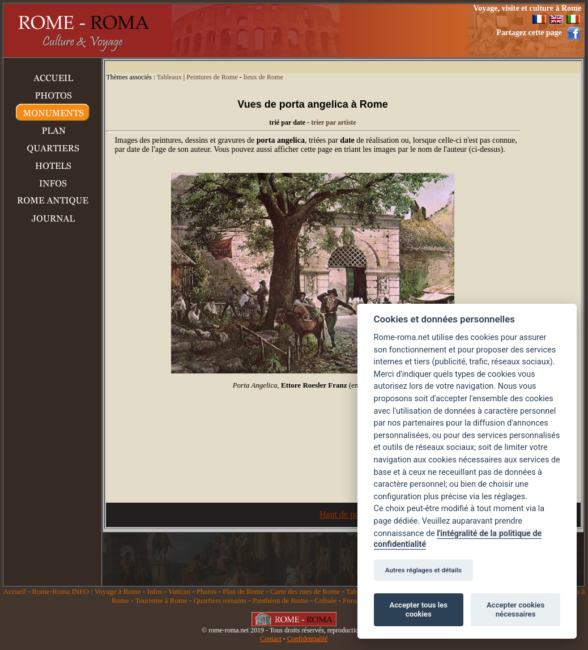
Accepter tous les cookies (419, 609)
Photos (206, 591)
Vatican (179, 591)
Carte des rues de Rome (305, 591)
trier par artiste (333, 122)
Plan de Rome (243, 591)
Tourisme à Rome (161, 600)
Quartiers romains (220, 600)
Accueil (14, 591)
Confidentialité (307, 639)
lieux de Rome (263, 77)
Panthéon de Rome (280, 600)
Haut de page (343, 514)
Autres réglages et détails (423, 570)
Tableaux (169, 77)
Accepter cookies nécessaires (515, 609)
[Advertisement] (307, 31)
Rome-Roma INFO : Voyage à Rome (86, 591)
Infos (155, 591)
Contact (270, 639)
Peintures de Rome (212, 77)
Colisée (325, 600)
